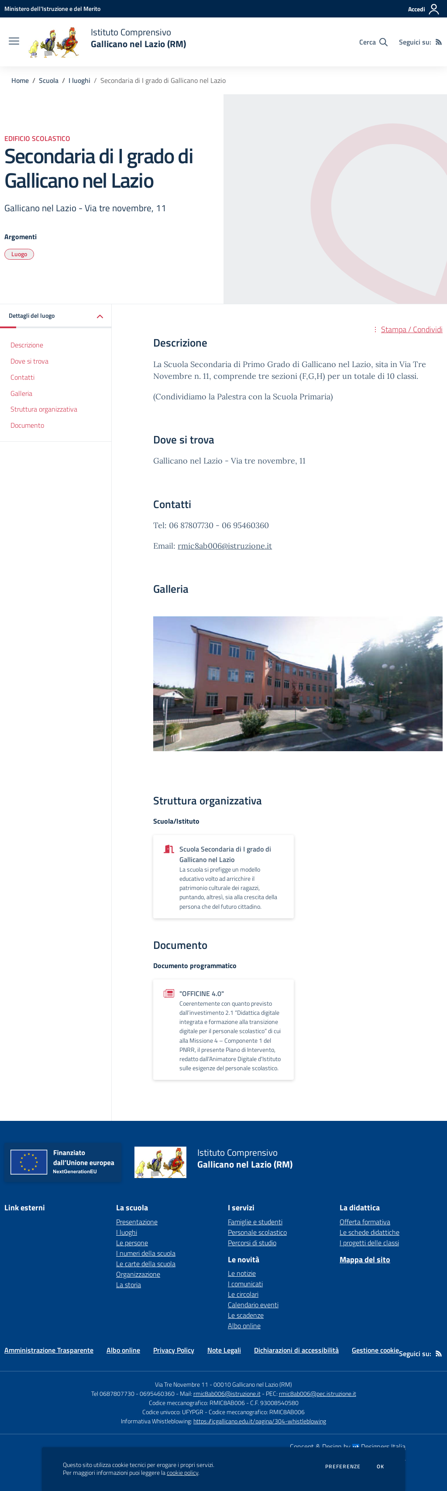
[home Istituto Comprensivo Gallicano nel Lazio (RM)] (107, 42)
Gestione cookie (375, 1350)
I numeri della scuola (145, 1253)
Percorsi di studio (252, 1242)
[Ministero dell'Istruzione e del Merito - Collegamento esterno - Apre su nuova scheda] (52, 8)
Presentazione (137, 1221)
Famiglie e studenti (255, 1221)
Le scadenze (246, 1315)
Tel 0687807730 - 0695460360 (133, 1393)
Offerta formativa (365, 1221)
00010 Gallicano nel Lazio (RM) (252, 1384)
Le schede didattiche (369, 1232)
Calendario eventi (253, 1304)
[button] (56, 316)
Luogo (19, 253)
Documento (27, 425)
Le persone (132, 1242)
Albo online (244, 1325)
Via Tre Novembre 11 (181, 1384)
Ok (381, 1466)
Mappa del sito (365, 1259)
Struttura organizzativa (43, 409)
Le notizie (242, 1273)
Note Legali (224, 1350)
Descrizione (26, 345)
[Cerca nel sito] (373, 42)
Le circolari (243, 1294)
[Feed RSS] (439, 42)
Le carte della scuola (145, 1263)
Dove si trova (29, 361)
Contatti (22, 377)
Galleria (21, 393)
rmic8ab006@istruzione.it (225, 546)
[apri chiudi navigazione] (14, 42)
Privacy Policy (173, 1350)
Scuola (48, 80)
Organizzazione (138, 1274)
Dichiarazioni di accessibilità (296, 1350)
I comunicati (245, 1283)
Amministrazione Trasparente (48, 1350)
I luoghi (79, 80)
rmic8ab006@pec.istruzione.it (317, 1393)
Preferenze (343, 1466)
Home (20, 80)
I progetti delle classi (369, 1242)
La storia (128, 1284)
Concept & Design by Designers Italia (348, 1446)
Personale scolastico (257, 1232)
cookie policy (182, 1472)
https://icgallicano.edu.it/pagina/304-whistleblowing (259, 1421)
